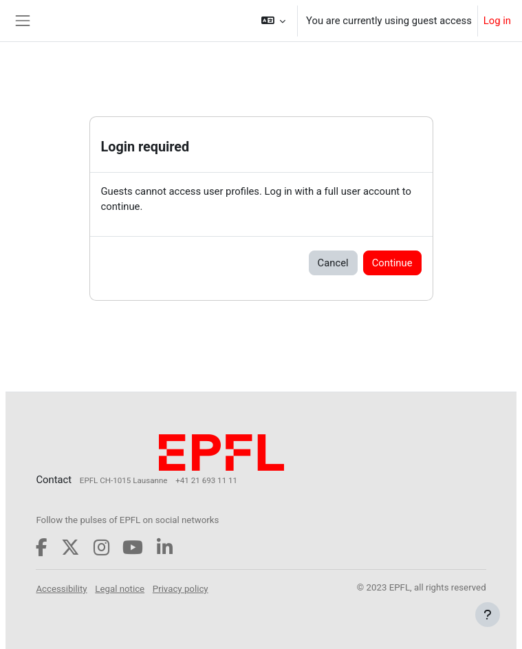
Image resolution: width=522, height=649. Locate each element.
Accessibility (61, 589)
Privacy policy (180, 589)
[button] (273, 20)
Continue (392, 263)
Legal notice (119, 589)
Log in (497, 20)
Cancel (333, 263)
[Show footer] (487, 614)
